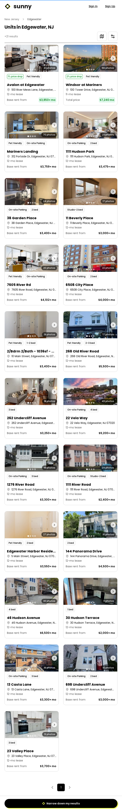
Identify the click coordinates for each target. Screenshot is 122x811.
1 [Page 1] (61, 787)
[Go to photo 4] (35, 69)
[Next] (69, 787)
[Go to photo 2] (30, 69)
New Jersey (12, 19)
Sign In (93, 6)
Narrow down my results (61, 803)
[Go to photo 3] (33, 69)
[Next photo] (52, 58)
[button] (32, 75)
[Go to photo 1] (28, 69)
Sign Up (110, 6)
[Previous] (52, 787)
